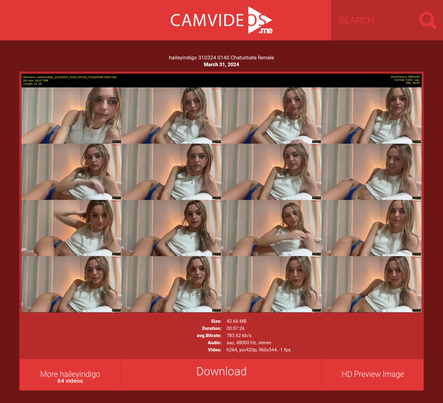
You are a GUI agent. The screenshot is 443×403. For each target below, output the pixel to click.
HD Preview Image (373, 374)
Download (221, 371)
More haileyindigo (70, 377)
